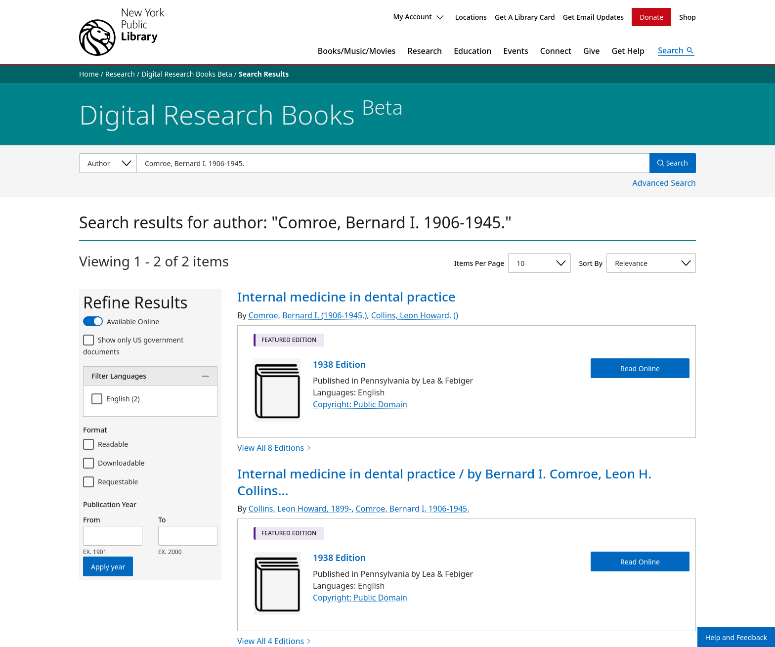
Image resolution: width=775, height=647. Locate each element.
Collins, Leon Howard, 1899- (300, 508)
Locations (471, 17)
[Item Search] (392, 163)
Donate (651, 17)
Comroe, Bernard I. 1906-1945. (413, 508)
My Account (418, 16)
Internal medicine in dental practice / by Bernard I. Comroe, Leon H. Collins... (444, 482)
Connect (555, 50)
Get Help (628, 50)
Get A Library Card (525, 17)
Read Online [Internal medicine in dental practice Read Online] (640, 368)
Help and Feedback (736, 637)
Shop (687, 17)
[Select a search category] (107, 163)
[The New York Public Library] (121, 32)
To (162, 519)
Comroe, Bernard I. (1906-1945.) (308, 315)
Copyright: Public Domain (360, 404)
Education (472, 50)
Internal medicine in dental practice (346, 296)
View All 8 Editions (274, 447)
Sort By (591, 263)
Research (424, 50)
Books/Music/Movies (357, 50)
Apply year (108, 566)
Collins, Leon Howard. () (414, 315)
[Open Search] (676, 50)
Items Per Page (479, 263)
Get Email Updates (593, 17)
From (91, 519)
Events (515, 50)
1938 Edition (339, 364)
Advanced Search (664, 182)
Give (591, 50)
